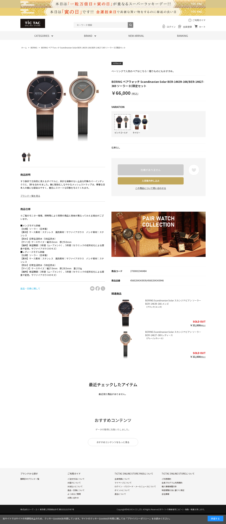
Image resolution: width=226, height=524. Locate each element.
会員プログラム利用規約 (172, 492)
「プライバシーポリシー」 (138, 518)
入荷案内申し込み (150, 180)
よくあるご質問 (74, 503)
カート (202, 26)
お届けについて (74, 492)
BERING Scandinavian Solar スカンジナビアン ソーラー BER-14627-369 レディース (173, 343)
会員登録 (187, 26)
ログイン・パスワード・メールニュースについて (135, 495)
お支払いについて (75, 495)
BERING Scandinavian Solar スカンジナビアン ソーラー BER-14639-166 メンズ (173, 311)
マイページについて (123, 492)
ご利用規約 (166, 488)
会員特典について (122, 488)
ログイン (171, 26)
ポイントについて (122, 499)
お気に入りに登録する (193, 169)
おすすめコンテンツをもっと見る (113, 451)
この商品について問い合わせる (150, 188)
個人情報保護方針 (169, 495)
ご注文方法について (75, 488)
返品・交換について (75, 499)
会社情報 (165, 503)
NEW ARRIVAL (136, 36)
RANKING (182, 36)
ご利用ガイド (199, 20)
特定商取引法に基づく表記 (173, 499)
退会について (120, 503)
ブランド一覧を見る (30, 195)
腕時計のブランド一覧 (29, 488)
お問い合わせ (73, 507)
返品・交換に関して (30, 288)
